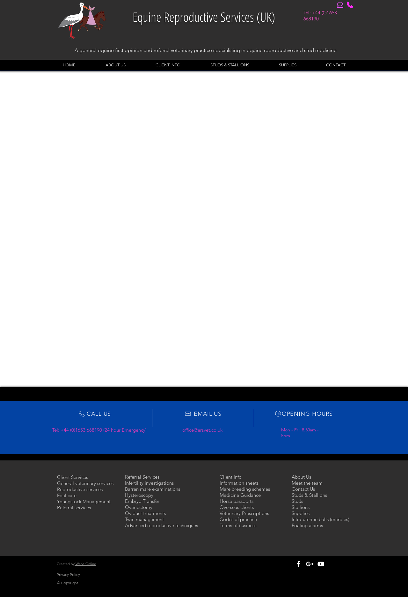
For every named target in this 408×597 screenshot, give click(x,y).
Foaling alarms (307, 525)
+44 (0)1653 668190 (81, 430)
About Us (301, 477)
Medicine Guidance (240, 495)
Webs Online (85, 564)
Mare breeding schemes (245, 489)
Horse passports (236, 501)
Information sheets (239, 483)
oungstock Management (85, 501)
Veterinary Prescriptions (244, 513)
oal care (68, 495)
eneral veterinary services (87, 483)
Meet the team (307, 483)
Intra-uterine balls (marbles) (320, 519)
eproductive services (81, 489)
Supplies (301, 513)
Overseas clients (237, 507)
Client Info (231, 477)
